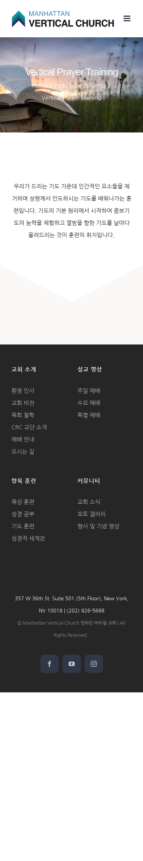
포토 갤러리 (91, 514)
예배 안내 (22, 439)
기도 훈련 (22, 526)
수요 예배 (88, 403)
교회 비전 (22, 403)
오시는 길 (22, 451)
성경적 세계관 (28, 538)
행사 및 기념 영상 (98, 526)
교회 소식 (88, 502)
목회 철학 (22, 415)
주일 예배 (88, 391)
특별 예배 (88, 415)
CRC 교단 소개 (29, 427)
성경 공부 (22, 514)
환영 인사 (22, 391)
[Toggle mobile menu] (128, 18)
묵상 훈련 (22, 502)
